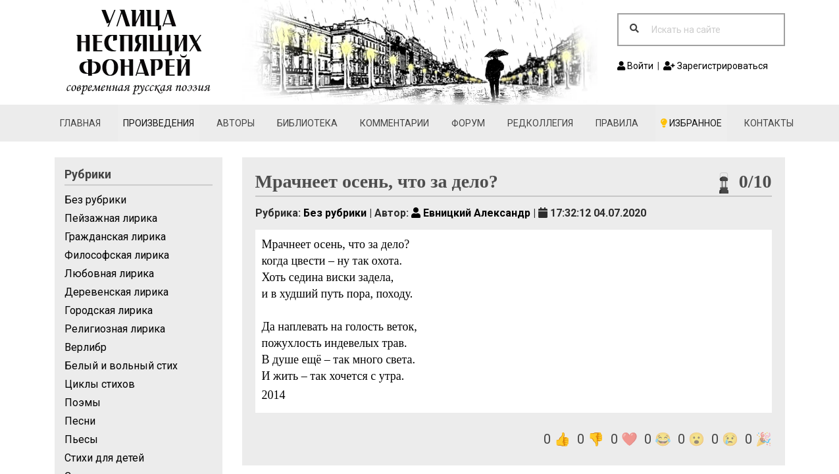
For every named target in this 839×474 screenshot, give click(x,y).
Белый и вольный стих (121, 365)
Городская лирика (108, 310)
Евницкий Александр (470, 213)
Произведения (158, 123)
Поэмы (82, 402)
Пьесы (81, 439)
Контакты (769, 123)
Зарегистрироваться (715, 66)
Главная (80, 123)
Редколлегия (540, 123)
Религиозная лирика (114, 329)
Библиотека (307, 123)
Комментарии (394, 123)
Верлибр (85, 347)
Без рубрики (95, 200)
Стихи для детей (104, 458)
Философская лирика (116, 255)
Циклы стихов (99, 384)
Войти (635, 66)
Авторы (235, 123)
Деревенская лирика (116, 292)
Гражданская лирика (115, 236)
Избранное (691, 123)
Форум (468, 123)
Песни (79, 421)
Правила (617, 123)
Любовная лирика (109, 273)
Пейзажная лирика (110, 218)
